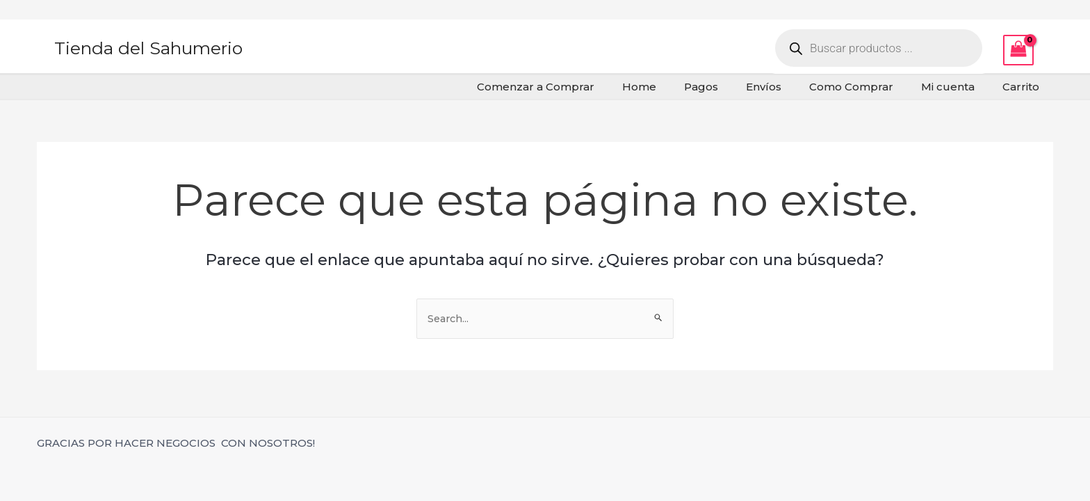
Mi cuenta (958, 86)
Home (677, 86)
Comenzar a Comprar (581, 86)
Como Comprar (869, 86)
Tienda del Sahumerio (148, 48)
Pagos (732, 86)
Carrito (1024, 86)
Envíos (788, 86)
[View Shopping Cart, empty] (1018, 50)
